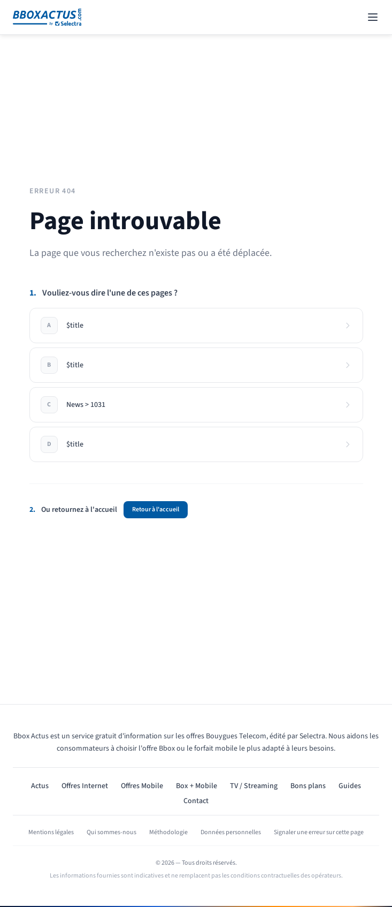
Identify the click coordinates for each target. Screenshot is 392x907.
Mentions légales (51, 832)
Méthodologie (168, 832)
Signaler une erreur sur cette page (319, 832)
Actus (40, 786)
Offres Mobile (142, 786)
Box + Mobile (196, 786)
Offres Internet (85, 786)
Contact (196, 801)
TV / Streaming (254, 786)
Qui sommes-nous (111, 832)
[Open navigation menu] (373, 17)
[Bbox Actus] (47, 17)
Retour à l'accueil (155, 509)
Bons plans (308, 786)
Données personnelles (231, 832)
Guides (350, 786)
